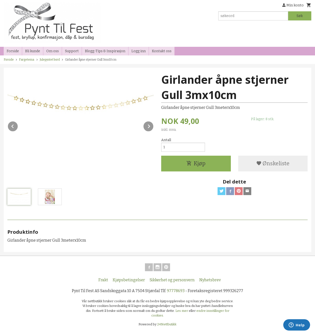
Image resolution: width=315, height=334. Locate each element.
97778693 (176, 290)
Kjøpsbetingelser (129, 280)
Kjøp (195, 163)
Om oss (52, 51)
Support (72, 51)
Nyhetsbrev (210, 280)
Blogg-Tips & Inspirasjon (105, 51)
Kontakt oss (162, 51)
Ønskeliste (272, 163)
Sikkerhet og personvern (172, 280)
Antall (166, 140)
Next (153, 125)
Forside (13, 51)
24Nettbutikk (166, 324)
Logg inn (138, 51)
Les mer (182, 311)
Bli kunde (32, 51)
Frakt (103, 280)
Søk (300, 16)
